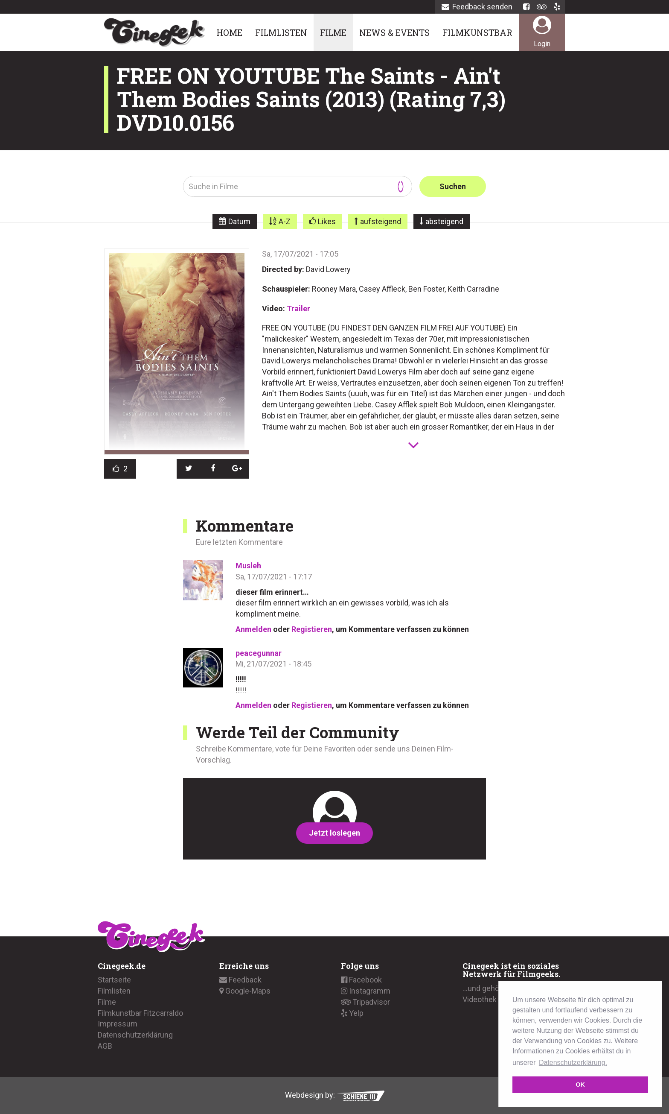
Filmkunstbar (477, 32)
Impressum (117, 1023)
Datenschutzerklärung (135, 1034)
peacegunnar (259, 653)
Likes (327, 221)
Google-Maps (245, 990)
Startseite (114, 979)
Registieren (311, 629)
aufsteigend (380, 221)
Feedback (240, 979)
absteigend (444, 221)
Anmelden (253, 629)
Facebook (361, 979)
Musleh (248, 565)
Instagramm (365, 990)
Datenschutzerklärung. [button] (573, 1062)
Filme (333, 32)
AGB (105, 1045)
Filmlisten (281, 32)
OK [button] (580, 1084)
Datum (239, 221)
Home (229, 32)
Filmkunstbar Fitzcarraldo (140, 1013)
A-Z (285, 221)
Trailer (298, 308)
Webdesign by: (334, 1095)
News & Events (394, 32)
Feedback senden (477, 6)
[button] (189, 469)
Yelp (352, 1013)
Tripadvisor (365, 1001)
